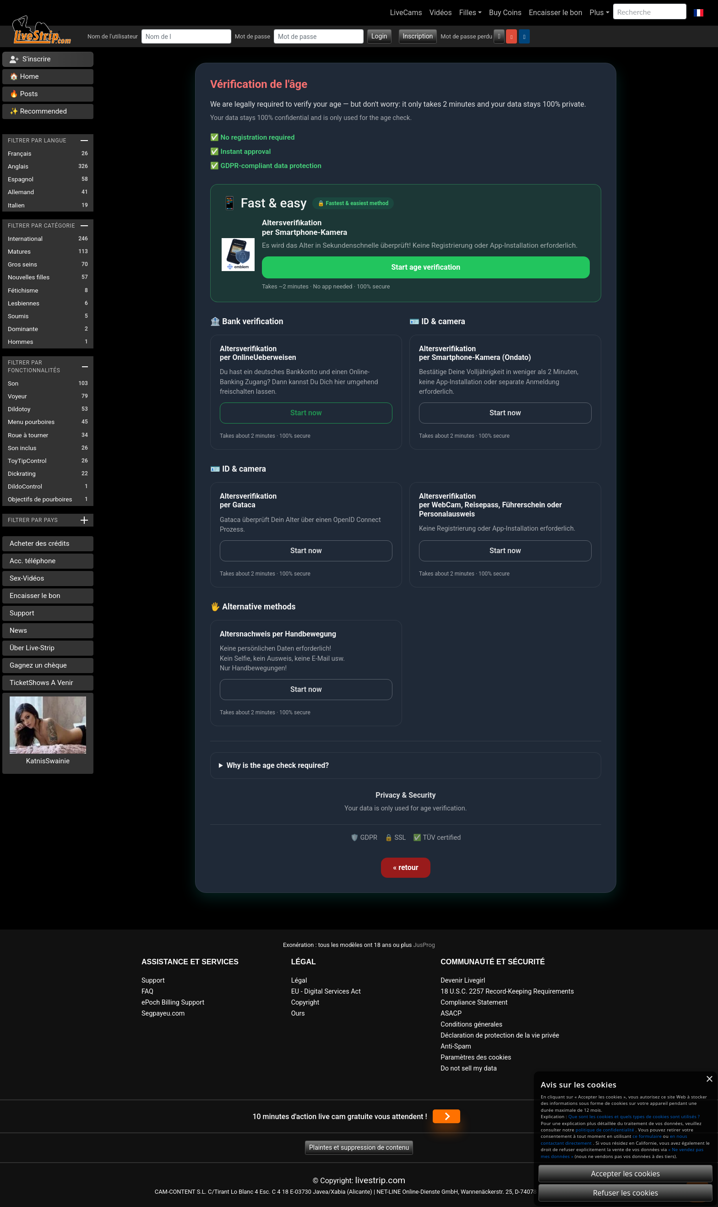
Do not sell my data (469, 1068)
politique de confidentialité (605, 1130)
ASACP (451, 1013)
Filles (467, 12)
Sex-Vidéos (27, 578)
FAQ (147, 991)
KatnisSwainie (48, 761)
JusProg (424, 944)
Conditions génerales (471, 1024)
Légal (299, 980)
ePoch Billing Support (172, 1002)
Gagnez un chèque (38, 665)
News (18, 630)
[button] (698, 13)
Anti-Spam (456, 1046)
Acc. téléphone (32, 561)
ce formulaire (647, 1136)
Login (379, 36)
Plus (597, 12)
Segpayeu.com (163, 1013)
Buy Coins (505, 12)
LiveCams (406, 12)
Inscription (418, 36)
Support (22, 613)
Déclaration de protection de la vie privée (500, 1035)
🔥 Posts (24, 94)
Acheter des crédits (40, 543)
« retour (405, 867)
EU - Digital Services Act (326, 991)
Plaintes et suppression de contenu (359, 1147)
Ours (298, 1013)
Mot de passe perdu (466, 36)
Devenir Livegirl (463, 980)
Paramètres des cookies (476, 1057)
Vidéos (441, 12)
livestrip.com (380, 1180)
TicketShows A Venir (41, 683)
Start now (306, 412)
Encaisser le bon (555, 12)
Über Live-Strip (32, 648)
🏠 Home (24, 76)
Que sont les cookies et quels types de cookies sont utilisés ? (634, 1117)
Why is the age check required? (278, 765)
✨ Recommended (38, 111)
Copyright (305, 1002)
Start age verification (425, 267)
